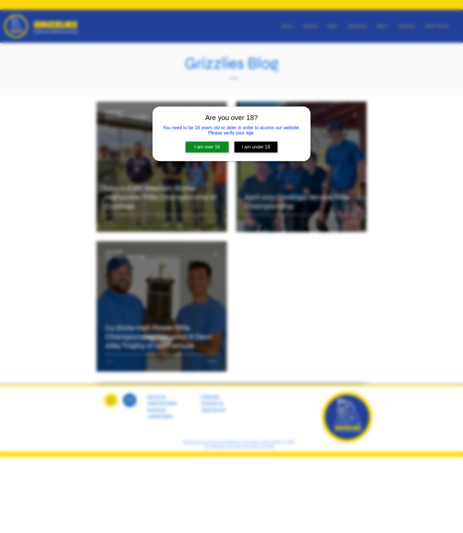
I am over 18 (207, 146)
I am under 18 (256, 146)
